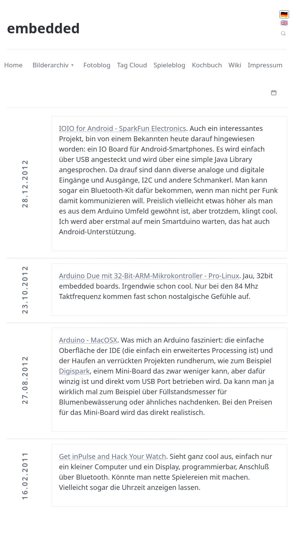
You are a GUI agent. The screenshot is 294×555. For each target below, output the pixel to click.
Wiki (235, 64)
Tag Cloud (132, 64)
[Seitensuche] (283, 33)
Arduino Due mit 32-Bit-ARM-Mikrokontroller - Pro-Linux (149, 275)
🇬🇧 (284, 22)
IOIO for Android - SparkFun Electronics (122, 128)
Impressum (265, 64)
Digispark (74, 370)
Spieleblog (169, 64)
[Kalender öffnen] (273, 92)
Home (13, 64)
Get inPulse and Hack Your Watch (112, 456)
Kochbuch (207, 64)
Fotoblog (97, 64)
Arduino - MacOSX (88, 339)
